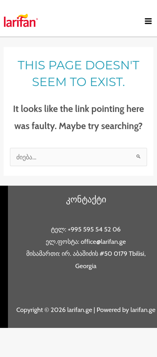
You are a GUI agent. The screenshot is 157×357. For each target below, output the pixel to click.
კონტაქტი (86, 199)
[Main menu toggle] (148, 21)
